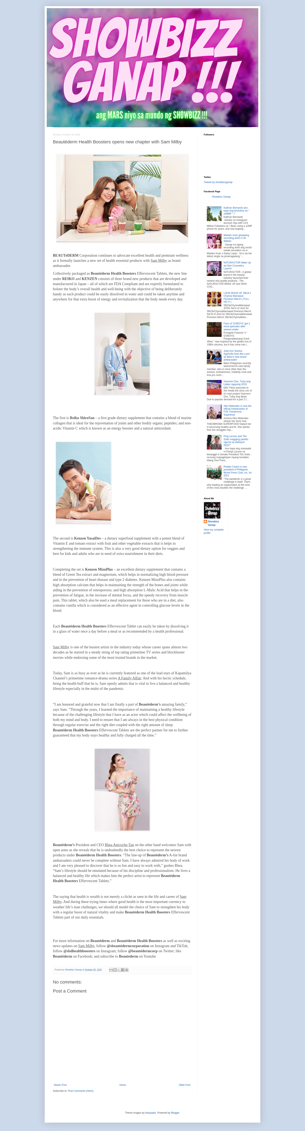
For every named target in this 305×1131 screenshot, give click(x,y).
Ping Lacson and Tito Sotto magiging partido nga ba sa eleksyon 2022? (236, 440)
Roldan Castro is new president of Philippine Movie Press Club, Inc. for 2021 (238, 471)
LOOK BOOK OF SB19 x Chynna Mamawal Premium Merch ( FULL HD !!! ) (237, 297)
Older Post (184, 1085)
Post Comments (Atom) (80, 1090)
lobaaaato (150, 1112)
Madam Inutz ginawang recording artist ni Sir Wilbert (236, 238)
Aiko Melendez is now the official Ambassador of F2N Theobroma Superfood (238, 410)
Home (122, 1085)
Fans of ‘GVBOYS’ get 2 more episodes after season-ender (237, 326)
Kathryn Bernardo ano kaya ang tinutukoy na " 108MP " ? (236, 210)
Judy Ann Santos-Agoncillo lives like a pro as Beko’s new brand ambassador (237, 355)
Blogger (175, 1112)
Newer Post (60, 1085)
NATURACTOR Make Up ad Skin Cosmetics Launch (237, 265)
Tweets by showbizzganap (218, 182)
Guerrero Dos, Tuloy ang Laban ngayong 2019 (237, 383)
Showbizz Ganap (221, 196)
